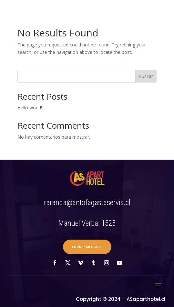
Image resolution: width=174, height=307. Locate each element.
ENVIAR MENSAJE (87, 246)
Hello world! (29, 107)
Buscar (145, 76)
